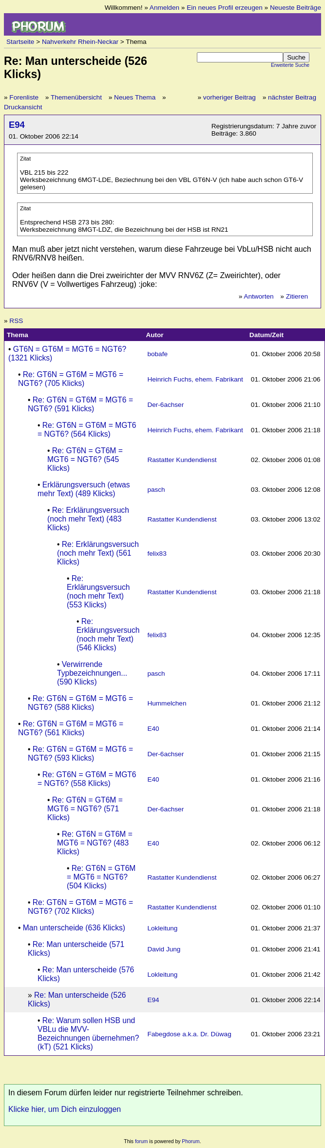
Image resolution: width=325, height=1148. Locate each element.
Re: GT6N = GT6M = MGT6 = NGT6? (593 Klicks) (80, 753)
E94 (17, 125)
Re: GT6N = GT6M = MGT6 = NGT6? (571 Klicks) (85, 809)
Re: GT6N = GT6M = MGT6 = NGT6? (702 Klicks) (80, 906)
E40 (153, 728)
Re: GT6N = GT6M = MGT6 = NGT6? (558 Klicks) (87, 778)
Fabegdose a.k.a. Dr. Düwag (189, 1034)
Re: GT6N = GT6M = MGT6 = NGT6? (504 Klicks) (101, 877)
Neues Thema (134, 97)
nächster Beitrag (292, 97)
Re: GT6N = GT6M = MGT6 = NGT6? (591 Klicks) (80, 404)
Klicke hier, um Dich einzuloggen (64, 1109)
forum (141, 1141)
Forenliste (23, 97)
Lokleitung (162, 928)
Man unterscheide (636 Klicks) (74, 928)
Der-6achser (165, 404)
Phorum (190, 1141)
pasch (156, 489)
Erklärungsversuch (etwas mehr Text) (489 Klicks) (84, 489)
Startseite (20, 41)
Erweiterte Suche (290, 65)
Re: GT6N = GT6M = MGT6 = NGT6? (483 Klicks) (95, 843)
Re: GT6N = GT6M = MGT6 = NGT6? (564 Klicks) (87, 429)
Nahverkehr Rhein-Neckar (80, 41)
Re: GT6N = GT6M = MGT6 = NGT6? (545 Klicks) (85, 459)
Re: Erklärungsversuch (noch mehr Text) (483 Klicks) (88, 519)
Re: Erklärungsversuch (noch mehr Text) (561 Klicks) (98, 553)
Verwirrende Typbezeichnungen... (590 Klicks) (92, 673)
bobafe (157, 354)
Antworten (258, 296)
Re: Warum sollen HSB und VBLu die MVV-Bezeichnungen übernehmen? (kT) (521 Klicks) (88, 1033)
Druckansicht (23, 107)
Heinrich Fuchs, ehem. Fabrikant (195, 379)
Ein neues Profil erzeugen (225, 7)
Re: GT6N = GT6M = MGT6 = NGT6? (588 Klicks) (80, 702)
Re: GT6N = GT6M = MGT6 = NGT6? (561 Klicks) (70, 728)
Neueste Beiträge (295, 7)
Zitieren (297, 296)
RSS (16, 320)
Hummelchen (166, 703)
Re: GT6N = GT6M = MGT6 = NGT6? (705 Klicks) (70, 378)
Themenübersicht (76, 97)
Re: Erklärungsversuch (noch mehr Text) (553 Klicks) (98, 591)
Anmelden (164, 7)
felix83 (156, 553)
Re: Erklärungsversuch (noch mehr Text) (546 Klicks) (107, 634)
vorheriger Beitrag (229, 97)
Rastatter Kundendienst (181, 459)
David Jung (163, 949)
